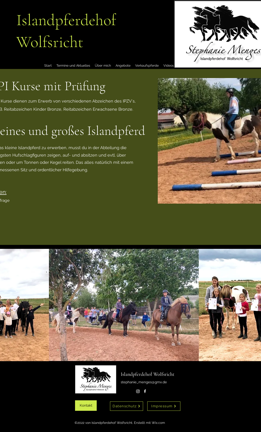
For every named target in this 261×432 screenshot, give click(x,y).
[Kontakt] (86, 405)
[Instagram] (138, 391)
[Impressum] (163, 406)
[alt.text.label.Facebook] (145, 391)
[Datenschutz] (126, 406)
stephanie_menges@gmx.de (144, 382)
